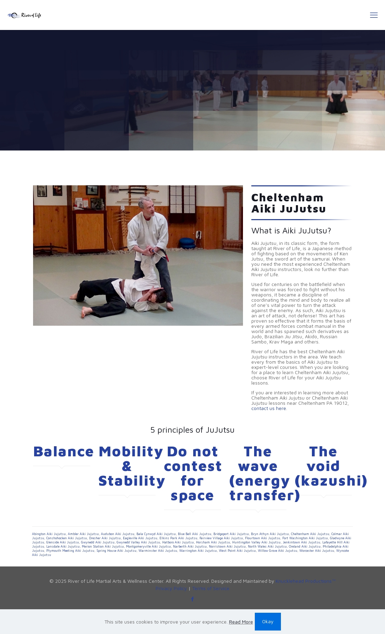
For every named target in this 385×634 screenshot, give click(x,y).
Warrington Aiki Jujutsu (198, 550)
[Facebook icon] (192, 599)
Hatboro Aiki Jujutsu (178, 542)
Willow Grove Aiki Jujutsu (277, 550)
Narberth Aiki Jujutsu (190, 546)
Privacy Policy (171, 588)
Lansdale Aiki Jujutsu (63, 546)
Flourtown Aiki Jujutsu (262, 538)
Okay (268, 621)
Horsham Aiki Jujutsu (213, 542)
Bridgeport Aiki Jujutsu (231, 534)
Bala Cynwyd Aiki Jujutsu (156, 534)
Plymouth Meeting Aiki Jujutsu (70, 550)
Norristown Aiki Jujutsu (227, 546)
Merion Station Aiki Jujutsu (103, 546)
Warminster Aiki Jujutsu (158, 550)
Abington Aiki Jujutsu (49, 534)
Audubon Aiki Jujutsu (117, 534)
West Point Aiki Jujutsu (237, 550)
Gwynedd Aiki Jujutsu (98, 542)
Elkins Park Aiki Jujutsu (178, 538)
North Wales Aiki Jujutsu (267, 546)
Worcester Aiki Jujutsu (316, 550)
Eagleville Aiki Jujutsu (140, 538)
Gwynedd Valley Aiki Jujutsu (138, 542)
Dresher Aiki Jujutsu (105, 538)
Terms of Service (210, 588)
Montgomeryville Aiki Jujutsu (148, 546)
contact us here (268, 408)
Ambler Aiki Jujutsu (83, 534)
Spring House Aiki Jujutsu (116, 550)
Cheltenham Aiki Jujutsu (310, 534)
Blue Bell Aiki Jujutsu (194, 534)
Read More (241, 622)
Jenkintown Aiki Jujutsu (301, 542)
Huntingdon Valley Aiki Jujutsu (256, 542)
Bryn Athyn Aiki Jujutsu (270, 534)
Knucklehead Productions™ (306, 581)
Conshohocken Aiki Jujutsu (66, 538)
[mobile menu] (374, 15)
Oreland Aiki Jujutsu (305, 546)
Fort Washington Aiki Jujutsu (305, 538)
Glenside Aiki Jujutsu (62, 542)
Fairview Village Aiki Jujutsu (221, 538)
